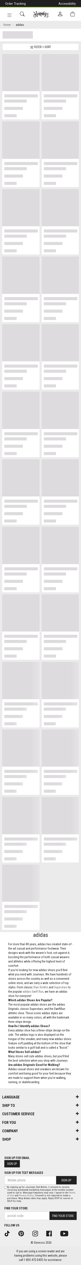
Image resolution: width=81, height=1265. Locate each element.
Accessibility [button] (67, 3)
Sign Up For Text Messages (23, 1173)
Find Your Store (16, 1208)
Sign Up (12, 1163)
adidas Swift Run (33, 991)
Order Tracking (15, 3)
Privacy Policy (26, 1195)
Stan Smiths (40, 987)
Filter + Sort (40, 47)
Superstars (60, 987)
